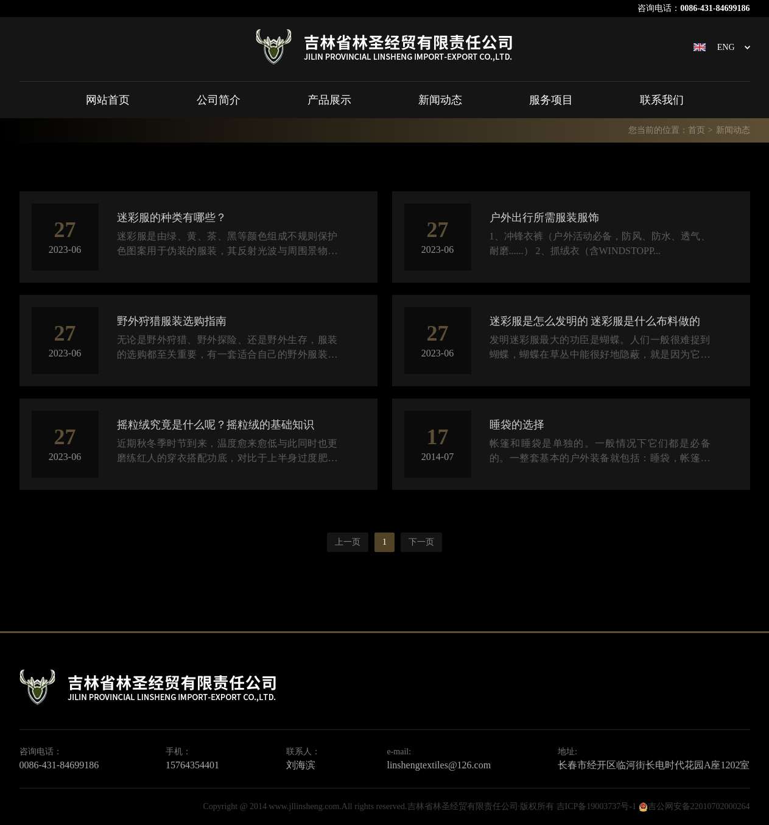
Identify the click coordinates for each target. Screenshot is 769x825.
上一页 (347, 542)
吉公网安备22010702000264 (699, 806)
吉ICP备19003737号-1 (596, 806)
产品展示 (329, 100)
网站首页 (108, 100)
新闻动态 (440, 100)
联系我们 (662, 100)
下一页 (421, 542)
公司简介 (219, 100)
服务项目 (551, 100)
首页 (696, 130)
